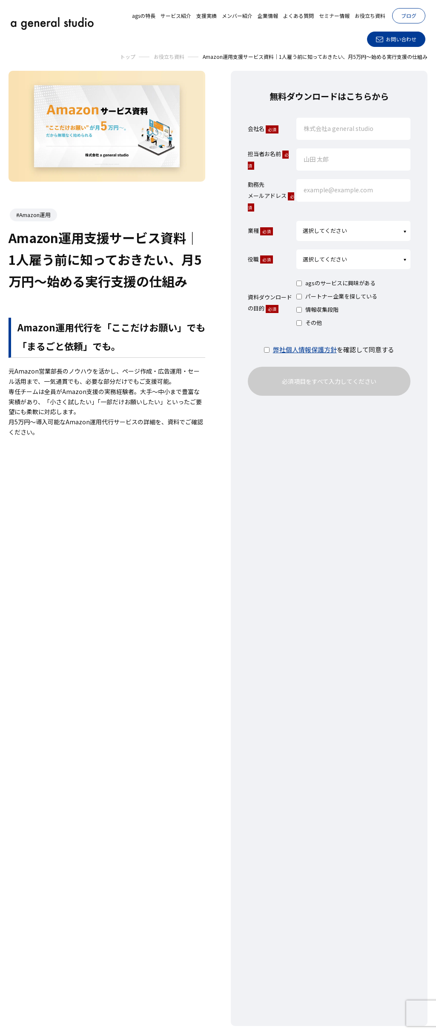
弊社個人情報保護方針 (305, 349)
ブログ (408, 15)
